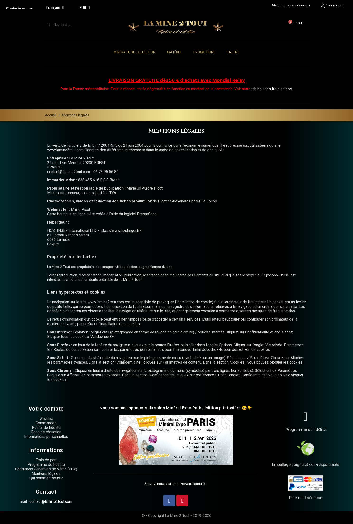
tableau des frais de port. (272, 89)
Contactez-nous (19, 8)
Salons (233, 52)
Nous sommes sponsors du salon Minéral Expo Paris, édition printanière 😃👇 (175, 407)
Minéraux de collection (134, 52)
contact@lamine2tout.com (50, 501)
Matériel (174, 52)
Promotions (204, 52)
